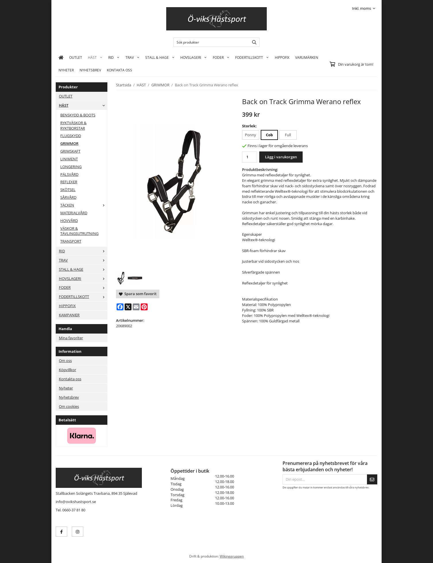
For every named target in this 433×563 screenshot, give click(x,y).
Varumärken (306, 57)
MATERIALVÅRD (73, 212)
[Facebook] (120, 306)
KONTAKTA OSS (119, 70)
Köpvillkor (67, 369)
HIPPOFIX (282, 57)
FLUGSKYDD (70, 135)
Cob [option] (269, 134)
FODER (221, 57)
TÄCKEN (83, 205)
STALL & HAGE (160, 57)
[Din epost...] (325, 479)
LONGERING (71, 166)
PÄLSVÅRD (69, 174)
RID (113, 57)
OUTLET (75, 57)
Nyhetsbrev (90, 70)
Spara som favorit (137, 293)
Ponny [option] (250, 134)
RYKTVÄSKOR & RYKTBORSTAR (73, 125)
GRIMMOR (69, 143)
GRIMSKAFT (70, 151)
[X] (128, 306)
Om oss (65, 360)
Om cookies (69, 406)
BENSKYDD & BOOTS (77, 115)
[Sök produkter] (210, 42)
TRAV (132, 57)
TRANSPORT (70, 241)
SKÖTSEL (68, 189)
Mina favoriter (71, 337)
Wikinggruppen (232, 556)
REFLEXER (68, 181)
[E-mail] (136, 306)
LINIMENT (69, 158)
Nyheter (66, 70)
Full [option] (288, 134)
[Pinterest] (144, 306)
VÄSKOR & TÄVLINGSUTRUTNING (79, 231)
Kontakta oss (70, 378)
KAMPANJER (69, 314)
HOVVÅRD (69, 220)
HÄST (95, 57)
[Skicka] (372, 479)
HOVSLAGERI (193, 57)
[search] (252, 42)
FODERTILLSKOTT (252, 57)
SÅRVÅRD (68, 197)
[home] (61, 57)
